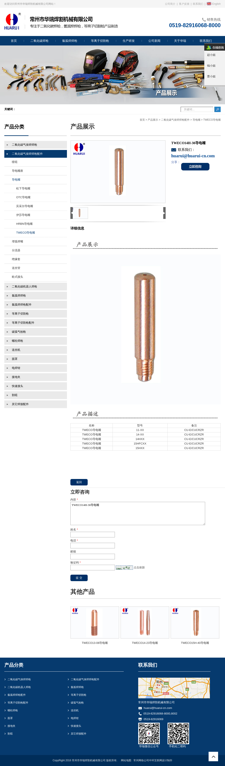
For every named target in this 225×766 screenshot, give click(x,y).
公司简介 (170, 3)
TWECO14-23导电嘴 (145, 642)
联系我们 (198, 3)
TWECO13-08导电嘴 (95, 642)
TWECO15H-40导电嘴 (195, 642)
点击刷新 (139, 567)
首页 (142, 119)
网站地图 (126, 760)
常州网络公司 (141, 760)
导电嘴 (196, 119)
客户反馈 (184, 3)
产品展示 (153, 119)
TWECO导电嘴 (212, 119)
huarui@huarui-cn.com (158, 708)
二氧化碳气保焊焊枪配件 (175, 119)
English (214, 3)
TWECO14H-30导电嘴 (137, 513)
